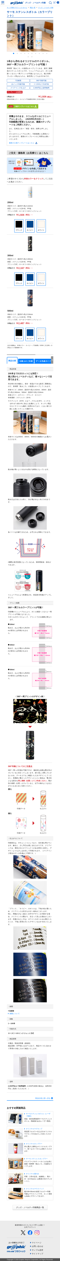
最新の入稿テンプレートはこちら (23, 143)
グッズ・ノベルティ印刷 (28, 3)
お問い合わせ (37, 1246)
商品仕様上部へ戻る (42, 1098)
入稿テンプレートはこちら (23, 106)
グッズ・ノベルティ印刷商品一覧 (48, 7)
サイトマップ (37, 1254)
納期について (15, 1014)
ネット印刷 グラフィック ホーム (17, 7)
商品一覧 (32, 7)
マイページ (36, 1243)
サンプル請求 (37, 1250)
